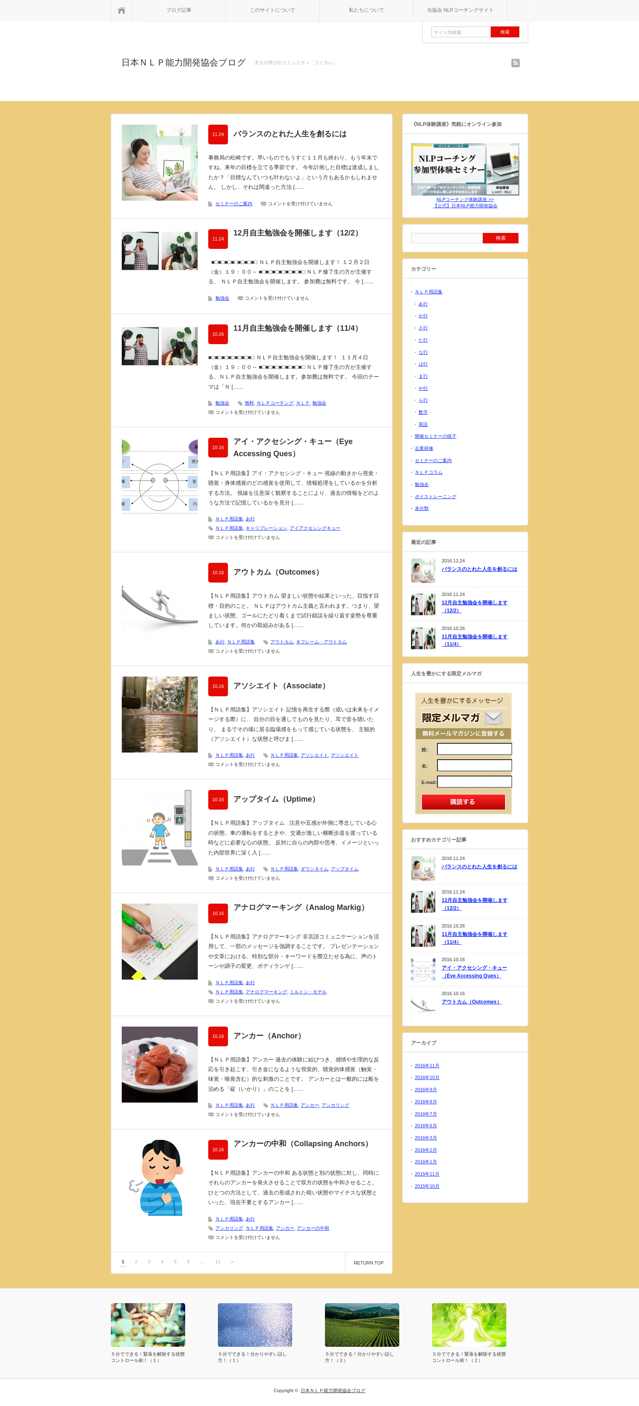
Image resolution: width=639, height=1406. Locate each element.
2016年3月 (426, 1137)
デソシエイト (345, 755)
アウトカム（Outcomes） (278, 572)
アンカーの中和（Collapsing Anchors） (302, 1143)
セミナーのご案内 (233, 203)
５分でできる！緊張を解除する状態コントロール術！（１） (148, 1357)
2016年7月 (426, 1113)
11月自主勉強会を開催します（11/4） (297, 328)
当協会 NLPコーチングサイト (460, 10)
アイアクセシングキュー (315, 528)
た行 (423, 339)
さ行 (423, 327)
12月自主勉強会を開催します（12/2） (297, 233)
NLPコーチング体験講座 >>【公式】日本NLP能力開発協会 (465, 199)
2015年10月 (427, 1186)
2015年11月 (427, 1173)
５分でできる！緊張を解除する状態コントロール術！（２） (469, 1357)
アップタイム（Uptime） (276, 799)
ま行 (423, 376)
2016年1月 (426, 1161)
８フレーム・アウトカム (321, 641)
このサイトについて (272, 10)
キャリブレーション (266, 528)
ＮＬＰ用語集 (229, 518)
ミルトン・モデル (308, 991)
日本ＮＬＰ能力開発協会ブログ (183, 62)
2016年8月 (426, 1101)
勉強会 (222, 298)
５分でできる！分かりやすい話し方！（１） (252, 1357)
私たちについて (366, 10)
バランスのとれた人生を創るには (290, 134)
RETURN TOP (369, 1262)
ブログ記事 (178, 10)
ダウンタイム (314, 868)
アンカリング (335, 1105)
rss (515, 63)
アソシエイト (314, 755)
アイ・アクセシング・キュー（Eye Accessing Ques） (293, 447)
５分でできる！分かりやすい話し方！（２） (359, 1357)
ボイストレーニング (435, 496)
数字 (423, 412)
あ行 (250, 518)
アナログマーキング (266, 991)
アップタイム (345, 868)
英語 (423, 424)
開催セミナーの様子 (435, 436)
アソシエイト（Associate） (281, 686)
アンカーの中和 (313, 1228)
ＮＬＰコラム (429, 472)
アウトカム (281, 641)
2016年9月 (426, 1089)
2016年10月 (427, 1077)
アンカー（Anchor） (269, 1036)
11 (217, 1261)
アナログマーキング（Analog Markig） (301, 907)
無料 (249, 402)
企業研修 (424, 448)
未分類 (422, 508)
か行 (423, 315)
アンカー (310, 1105)
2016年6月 (426, 1125)
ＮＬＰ (303, 402)
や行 (423, 388)
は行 (423, 363)
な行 (423, 352)
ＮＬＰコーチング (275, 402)
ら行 (423, 399)
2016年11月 (427, 1065)
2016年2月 (426, 1150)
